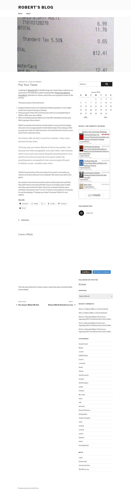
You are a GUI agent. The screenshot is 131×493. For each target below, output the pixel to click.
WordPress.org (84, 469)
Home (20, 13)
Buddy (81, 348)
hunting (81, 379)
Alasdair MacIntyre (89, 186)
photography (83, 414)
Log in (81, 457)
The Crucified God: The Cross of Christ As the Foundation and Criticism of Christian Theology (96, 137)
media (81, 387)
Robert (38, 82)
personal (25, 220)
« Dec (85, 117)
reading (81, 426)
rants (80, 422)
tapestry (81, 437)
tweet (81, 441)
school (81, 433)
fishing (81, 371)
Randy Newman (84, 179)
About (28, 13)
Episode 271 (32, 90)
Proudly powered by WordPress (28, 488)
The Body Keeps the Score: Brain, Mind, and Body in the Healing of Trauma (95, 163)
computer (82, 363)
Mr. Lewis (82, 394)
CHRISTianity (83, 355)
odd (80, 402)
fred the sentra (84, 375)
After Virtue (88, 184)
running (81, 430)
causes (81, 351)
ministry (81, 391)
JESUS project (83, 383)
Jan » (105, 117)
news (80, 398)
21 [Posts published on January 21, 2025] (91, 110)
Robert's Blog (35, 7)
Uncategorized (84, 445)
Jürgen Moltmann (85, 141)
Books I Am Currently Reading (94, 132)
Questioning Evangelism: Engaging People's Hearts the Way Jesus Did (95, 175)
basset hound (83, 344)
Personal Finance (84, 410)
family (81, 367)
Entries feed (83, 461)
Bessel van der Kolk (85, 167)
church (81, 359)
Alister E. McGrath (85, 155)
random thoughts (84, 418)
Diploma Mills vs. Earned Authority (97, 309)
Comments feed (84, 465)
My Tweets (82, 284)
